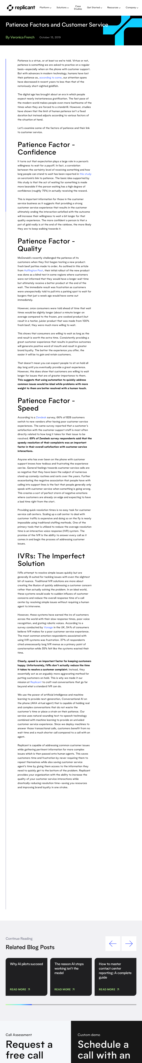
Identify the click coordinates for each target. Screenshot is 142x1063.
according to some (50, 78)
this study (86, 174)
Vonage (48, 627)
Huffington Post (33, 270)
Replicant (36, 682)
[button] (45, 8)
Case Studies (78, 7)
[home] (21, 8)
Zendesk (41, 417)
